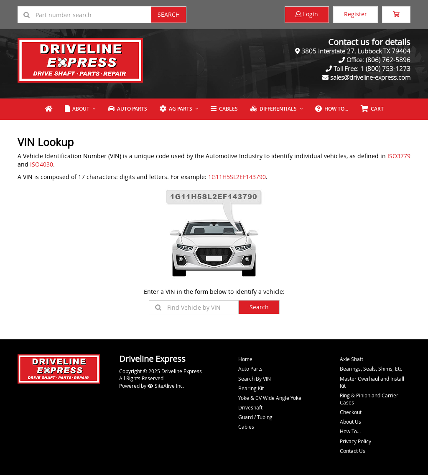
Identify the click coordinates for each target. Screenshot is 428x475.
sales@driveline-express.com (370, 77)
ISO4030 (41, 164)
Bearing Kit (251, 388)
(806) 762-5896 (388, 60)
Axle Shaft (351, 359)
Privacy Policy (355, 441)
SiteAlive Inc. (166, 385)
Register (355, 14)
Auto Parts (127, 108)
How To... (331, 108)
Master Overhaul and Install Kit (372, 382)
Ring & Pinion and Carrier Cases (369, 399)
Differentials (273, 108)
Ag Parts (176, 108)
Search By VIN (254, 378)
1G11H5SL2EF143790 (237, 177)
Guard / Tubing (255, 417)
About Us (350, 421)
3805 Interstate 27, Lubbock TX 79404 (355, 51)
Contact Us (352, 450)
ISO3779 (398, 156)
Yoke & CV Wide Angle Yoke (269, 397)
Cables (224, 108)
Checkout (351, 412)
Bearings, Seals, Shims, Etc (371, 368)
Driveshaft (250, 407)
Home (245, 359)
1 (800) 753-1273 (385, 68)
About (77, 108)
